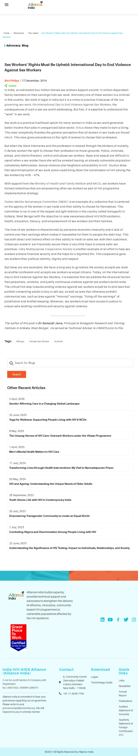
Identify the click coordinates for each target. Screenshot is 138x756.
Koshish (58, 341)
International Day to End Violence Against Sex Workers (74, 104)
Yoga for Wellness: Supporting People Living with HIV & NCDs (47, 419)
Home (7, 33)
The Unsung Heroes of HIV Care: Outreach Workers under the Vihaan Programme (60, 435)
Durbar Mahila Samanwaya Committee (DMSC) (36, 201)
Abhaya (20, 341)
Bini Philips (11, 80)
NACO (97, 183)
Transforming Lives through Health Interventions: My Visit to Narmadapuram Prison (61, 467)
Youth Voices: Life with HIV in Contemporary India (40, 499)
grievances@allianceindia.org (19, 708)
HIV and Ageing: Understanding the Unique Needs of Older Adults (50, 483)
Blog (25, 45)
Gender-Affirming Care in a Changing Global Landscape (44, 403)
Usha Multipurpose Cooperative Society (46, 249)
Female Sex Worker (39, 341)
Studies (114, 165)
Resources (19, 33)
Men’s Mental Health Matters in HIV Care (34, 451)
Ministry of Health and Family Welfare (60, 183)
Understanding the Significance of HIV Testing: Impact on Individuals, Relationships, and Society (69, 547)
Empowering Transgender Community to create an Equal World (49, 515)
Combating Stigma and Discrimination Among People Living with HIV (52, 531)
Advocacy (13, 45)
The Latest (33, 33)
